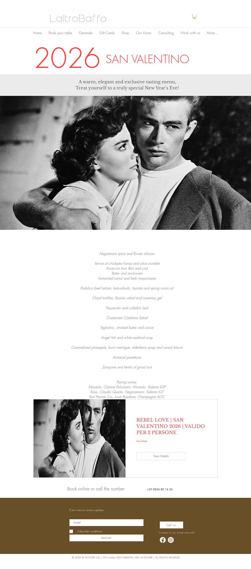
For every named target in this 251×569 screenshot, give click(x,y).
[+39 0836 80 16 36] (160, 489)
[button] (194, 16)
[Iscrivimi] (106, 537)
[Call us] (171, 525)
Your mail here (77, 516)
